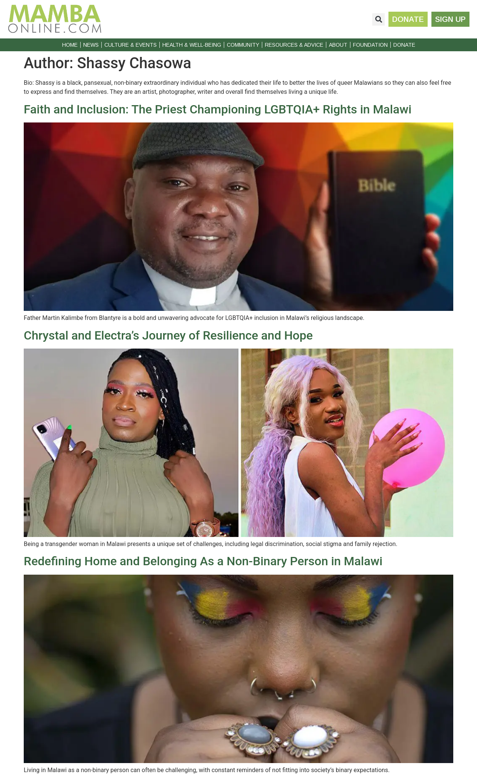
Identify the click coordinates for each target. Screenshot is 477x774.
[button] (378, 19)
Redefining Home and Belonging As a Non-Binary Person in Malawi (203, 561)
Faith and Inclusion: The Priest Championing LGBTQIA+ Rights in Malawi (217, 109)
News (91, 45)
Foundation (370, 45)
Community (243, 45)
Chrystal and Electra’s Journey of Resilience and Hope (168, 335)
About (338, 45)
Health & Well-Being (191, 45)
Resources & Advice (294, 45)
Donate (404, 45)
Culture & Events (130, 45)
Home (70, 45)
